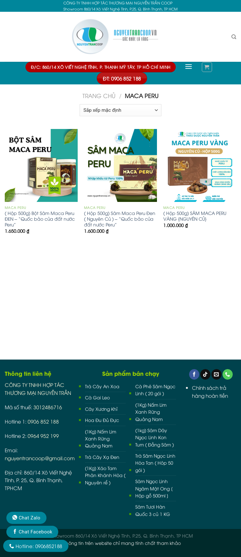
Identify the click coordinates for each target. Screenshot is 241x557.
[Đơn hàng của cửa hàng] (120, 110)
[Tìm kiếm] (233, 37)
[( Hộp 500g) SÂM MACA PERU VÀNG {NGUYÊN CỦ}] (199, 165)
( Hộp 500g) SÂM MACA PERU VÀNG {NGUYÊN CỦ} (194, 216)
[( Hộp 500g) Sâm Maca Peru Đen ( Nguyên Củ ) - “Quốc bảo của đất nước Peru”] (120, 165)
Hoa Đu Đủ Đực (102, 420)
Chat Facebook (32, 532)
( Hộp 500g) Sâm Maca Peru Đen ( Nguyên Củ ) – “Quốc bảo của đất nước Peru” (119, 218)
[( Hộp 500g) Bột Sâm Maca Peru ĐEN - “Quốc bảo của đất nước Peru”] (41, 165)
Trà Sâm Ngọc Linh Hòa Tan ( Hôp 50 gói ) (155, 463)
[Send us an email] (216, 374)
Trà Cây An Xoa (102, 386)
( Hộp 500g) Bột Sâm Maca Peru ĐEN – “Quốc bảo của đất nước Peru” (40, 218)
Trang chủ (99, 95)
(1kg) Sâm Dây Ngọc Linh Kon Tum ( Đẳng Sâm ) (154, 437)
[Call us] (228, 374)
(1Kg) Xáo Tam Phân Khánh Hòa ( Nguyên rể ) (105, 475)
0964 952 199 (43, 435)
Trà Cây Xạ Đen (102, 457)
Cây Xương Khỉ (101, 409)
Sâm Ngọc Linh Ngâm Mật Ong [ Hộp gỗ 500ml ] (154, 488)
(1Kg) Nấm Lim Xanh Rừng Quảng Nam (100, 438)
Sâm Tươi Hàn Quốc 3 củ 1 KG (152, 510)
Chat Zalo (26, 518)
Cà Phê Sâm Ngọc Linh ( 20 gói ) (155, 389)
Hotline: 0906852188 (35, 546)
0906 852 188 (43, 421)
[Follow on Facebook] (194, 374)
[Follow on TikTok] (205, 374)
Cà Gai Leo (97, 397)
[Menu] (188, 66)
